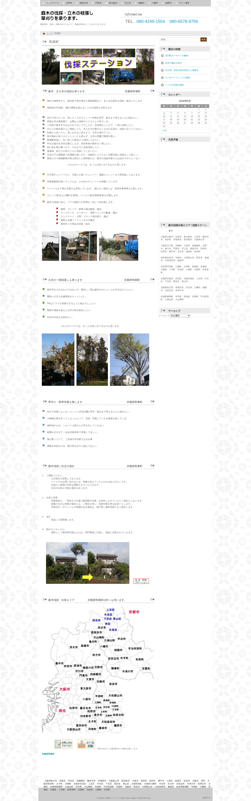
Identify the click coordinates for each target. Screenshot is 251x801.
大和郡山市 (147, 786)
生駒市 (128, 786)
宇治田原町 (109, 786)
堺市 (203, 781)
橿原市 (168, 3)
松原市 (187, 781)
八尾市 (169, 781)
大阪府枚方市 (50, 781)
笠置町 (119, 786)
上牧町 (98, 789)
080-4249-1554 (150, 21)
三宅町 (62, 789)
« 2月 (164, 130)
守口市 (128, 3)
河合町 (90, 789)
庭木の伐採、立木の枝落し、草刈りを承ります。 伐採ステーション (80, 15)
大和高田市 (160, 786)
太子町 (59, 784)
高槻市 (62, 781)
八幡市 (155, 3)
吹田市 (152, 781)
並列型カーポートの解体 (176, 55)
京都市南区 (136, 784)
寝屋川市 (84, 3)
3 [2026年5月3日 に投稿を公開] (164, 113)
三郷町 (203, 786)
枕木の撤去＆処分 (173, 63)
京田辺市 (180, 784)
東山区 (126, 784)
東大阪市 (113, 3)
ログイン (207, 797)
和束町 (98, 786)
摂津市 (144, 781)
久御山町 (69, 786)
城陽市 (141, 3)
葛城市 (171, 786)
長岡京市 (202, 784)
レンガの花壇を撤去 (174, 85)
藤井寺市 (91, 781)
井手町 (79, 786)
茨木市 (71, 781)
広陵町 (81, 789)
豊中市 (161, 781)
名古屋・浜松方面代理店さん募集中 (182, 70)
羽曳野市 (102, 781)
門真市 (98, 3)
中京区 (100, 784)
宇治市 (162, 784)
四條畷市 (81, 781)
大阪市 (195, 781)
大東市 (135, 781)
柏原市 (178, 781)
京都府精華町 (56, 786)
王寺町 (107, 789)
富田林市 (125, 781)
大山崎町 (88, 786)
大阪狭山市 (114, 781)
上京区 (91, 784)
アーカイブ (164, 315)
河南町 (68, 784)
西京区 (117, 784)
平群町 (194, 786)
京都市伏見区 (80, 784)
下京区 (109, 784)
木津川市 (191, 784)
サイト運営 (184, 3)
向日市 (171, 784)
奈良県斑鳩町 (182, 786)
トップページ (52, 3)
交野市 (69, 3)
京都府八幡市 (150, 784)
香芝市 (137, 786)
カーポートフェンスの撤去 (177, 77)
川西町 (53, 789)
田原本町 (71, 789)
